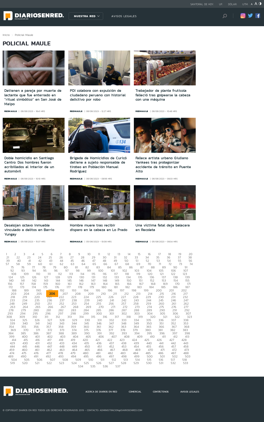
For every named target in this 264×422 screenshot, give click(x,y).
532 (173, 363)
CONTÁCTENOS (161, 392)
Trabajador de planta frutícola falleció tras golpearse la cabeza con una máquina (163, 95)
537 (118, 366)
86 (131, 267)
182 (127, 287)
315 (93, 317)
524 (74, 363)
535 (93, 366)
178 (80, 287)
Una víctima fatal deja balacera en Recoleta (163, 227)
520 (25, 363)
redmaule (10, 111)
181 (116, 287)
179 (92, 287)
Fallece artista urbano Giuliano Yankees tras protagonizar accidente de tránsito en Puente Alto (163, 164)
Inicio (6, 34)
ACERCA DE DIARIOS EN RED (101, 392)
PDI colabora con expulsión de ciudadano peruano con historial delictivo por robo (98, 95)
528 (123, 363)
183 (139, 287)
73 (180, 264)
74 (191, 264)
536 (105, 366)
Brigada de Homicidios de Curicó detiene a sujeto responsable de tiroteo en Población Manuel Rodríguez (98, 164)
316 (105, 317)
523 (61, 363)
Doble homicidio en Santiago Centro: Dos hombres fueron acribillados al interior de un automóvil (29, 164)
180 (103, 287)
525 (86, 363)
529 (136, 363)
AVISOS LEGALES (124, 16)
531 (161, 363)
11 (99, 254)
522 (49, 363)
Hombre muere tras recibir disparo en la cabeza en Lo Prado (98, 227)
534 (80, 366)
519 (12, 363)
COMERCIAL (135, 392)
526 (98, 363)
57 (7, 264)
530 (149, 363)
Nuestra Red (84, 16)
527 (111, 363)
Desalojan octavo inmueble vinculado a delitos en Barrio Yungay (29, 230)
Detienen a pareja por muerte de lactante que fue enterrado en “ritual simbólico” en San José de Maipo (32, 97)
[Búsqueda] (224, 16)
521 (37, 363)
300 (99, 313)
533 (185, 363)
